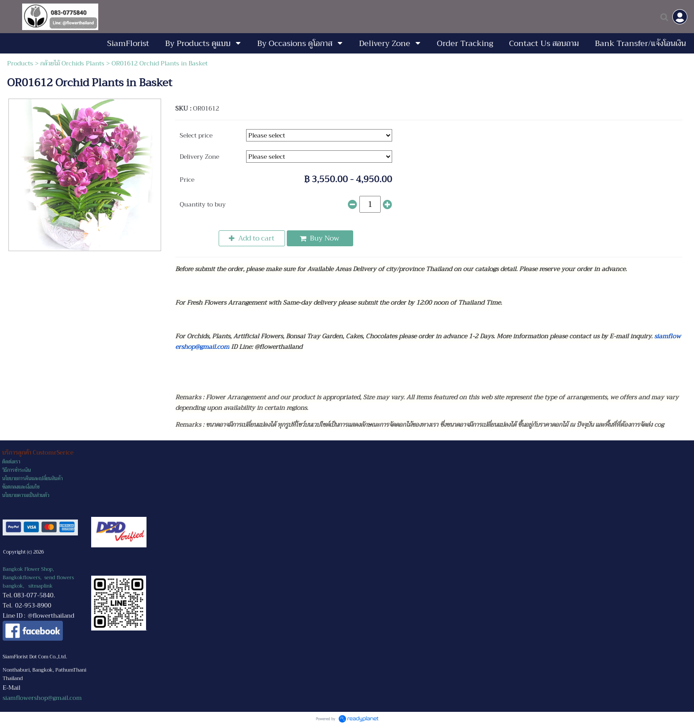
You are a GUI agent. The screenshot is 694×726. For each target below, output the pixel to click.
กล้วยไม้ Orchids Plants (72, 63)
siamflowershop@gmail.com (42, 698)
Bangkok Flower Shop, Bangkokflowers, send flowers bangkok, (38, 577)
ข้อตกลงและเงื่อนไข (20, 487)
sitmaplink (40, 586)
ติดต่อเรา (11, 462)
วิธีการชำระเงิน (16, 470)
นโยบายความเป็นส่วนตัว (25, 495)
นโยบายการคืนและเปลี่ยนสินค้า (32, 478)
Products (20, 63)
